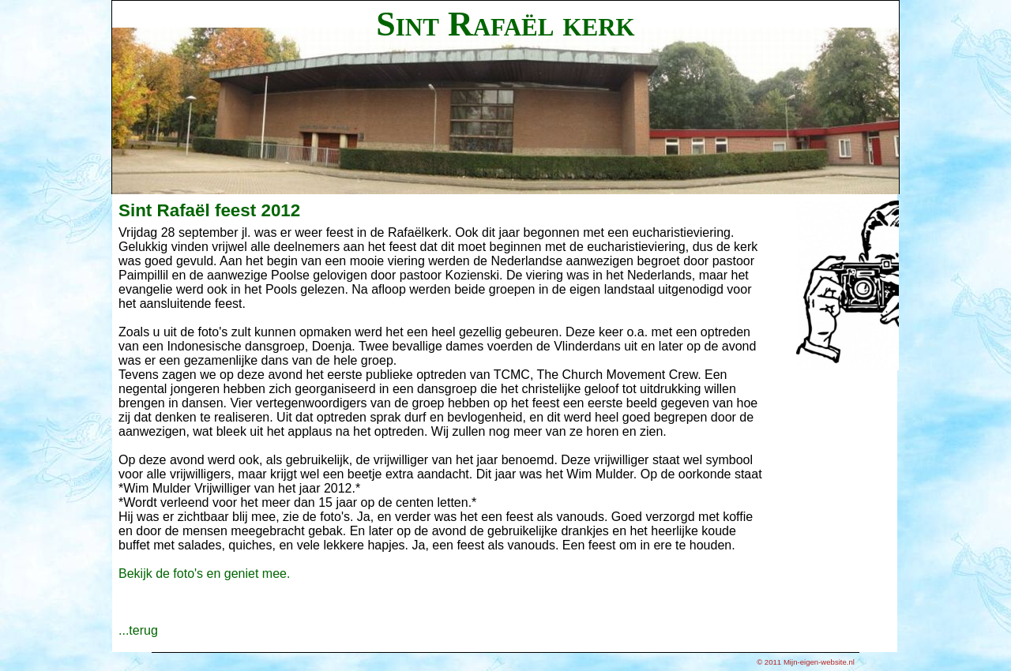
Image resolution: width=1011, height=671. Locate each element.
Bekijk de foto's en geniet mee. (204, 573)
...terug (138, 630)
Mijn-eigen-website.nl (819, 662)
